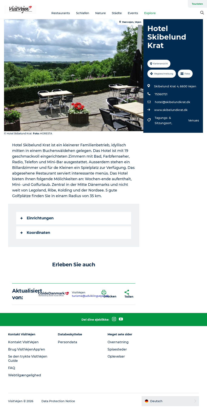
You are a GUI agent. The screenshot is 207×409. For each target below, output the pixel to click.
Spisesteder (117, 349)
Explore (150, 13)
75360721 (161, 94)
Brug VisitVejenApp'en (26, 349)
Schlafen (82, 13)
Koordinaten (35, 232)
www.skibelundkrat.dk (171, 110)
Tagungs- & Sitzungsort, (164, 120)
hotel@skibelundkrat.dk (172, 102)
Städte (117, 13)
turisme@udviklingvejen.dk (90, 295)
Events (133, 13)
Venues (193, 120)
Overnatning (118, 342)
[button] (109, 294)
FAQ (11, 368)
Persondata (67, 342)
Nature (100, 13)
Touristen (197, 3)
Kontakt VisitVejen (23, 342)
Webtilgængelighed (24, 375)
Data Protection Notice (58, 401)
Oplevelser (116, 356)
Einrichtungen (37, 218)
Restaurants (60, 13)
